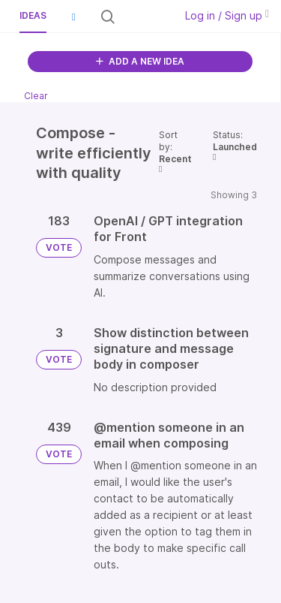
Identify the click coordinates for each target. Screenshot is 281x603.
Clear (36, 95)
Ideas (32, 15)
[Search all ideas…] (143, 17)
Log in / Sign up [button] (227, 15)
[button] (73, 16)
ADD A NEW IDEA (140, 61)
